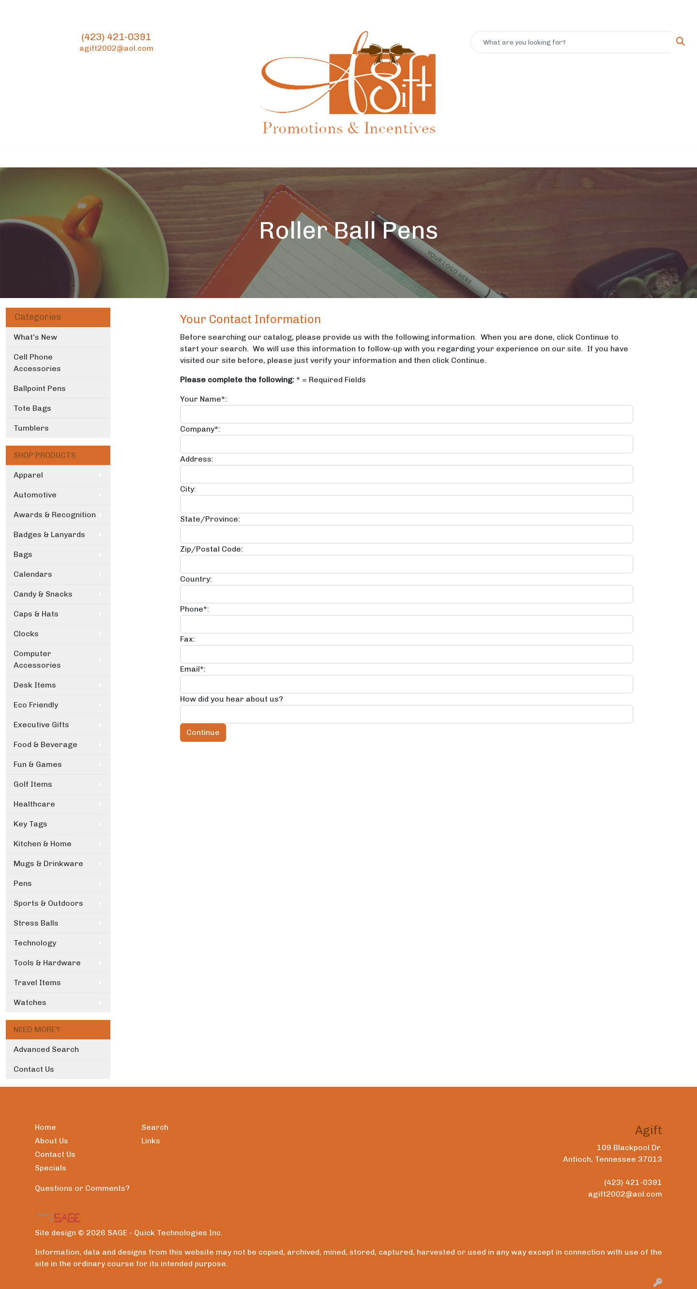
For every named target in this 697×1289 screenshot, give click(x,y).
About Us (54, 10)
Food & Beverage (45, 744)
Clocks (26, 633)
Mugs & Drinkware (48, 863)
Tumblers (31, 428)
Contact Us (97, 10)
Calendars (33, 574)
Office (341, 155)
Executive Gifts (41, 724)
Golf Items (33, 784)
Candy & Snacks (43, 594)
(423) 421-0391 (116, 37)
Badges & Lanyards (49, 534)
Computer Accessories (37, 659)
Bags (249, 155)
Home (19, 10)
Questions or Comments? (82, 1188)
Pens (23, 883)
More (484, 155)
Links (150, 1140)
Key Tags (30, 823)
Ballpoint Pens (40, 388)
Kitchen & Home (43, 843)
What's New (35, 337)
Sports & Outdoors (48, 903)
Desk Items (35, 684)
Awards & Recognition (55, 514)
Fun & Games (38, 764)
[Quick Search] (570, 42)
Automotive (35, 494)
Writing (444, 155)
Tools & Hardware (47, 962)
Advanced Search (46, 1049)
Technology (35, 942)
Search (154, 1127)
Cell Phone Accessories (37, 362)
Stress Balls (36, 923)
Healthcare (34, 804)
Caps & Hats (36, 613)
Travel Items (37, 982)
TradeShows (391, 155)
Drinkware (295, 155)
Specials (50, 1167)
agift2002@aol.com (116, 48)
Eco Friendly (36, 704)
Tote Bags (32, 408)
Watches (30, 1002)
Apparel (209, 155)
